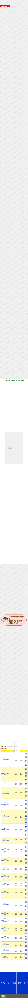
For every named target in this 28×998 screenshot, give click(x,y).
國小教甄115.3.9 (3, 983)
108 (26, 761)
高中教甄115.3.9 (14, 983)
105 (26, 765)
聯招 (16, 746)
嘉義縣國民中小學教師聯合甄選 (5, 893)
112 (26, 756)
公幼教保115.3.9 (25, 983)
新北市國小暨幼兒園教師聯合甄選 (5, 773)
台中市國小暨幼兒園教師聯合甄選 (5, 850)
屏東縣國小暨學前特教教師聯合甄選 (5, 920)
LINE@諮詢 (3, 996)
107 (26, 763)
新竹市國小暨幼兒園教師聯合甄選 (5, 804)
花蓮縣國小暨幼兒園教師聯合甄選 (5, 929)
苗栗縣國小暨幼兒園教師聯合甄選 (5, 830)
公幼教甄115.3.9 (19, 983)
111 (26, 757)
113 (26, 755)
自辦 (18, 746)
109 (26, 760)
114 (26, 753)
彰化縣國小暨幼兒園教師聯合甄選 (5, 860)
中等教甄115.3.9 (9, 983)
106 (26, 764)
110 (26, 759)
